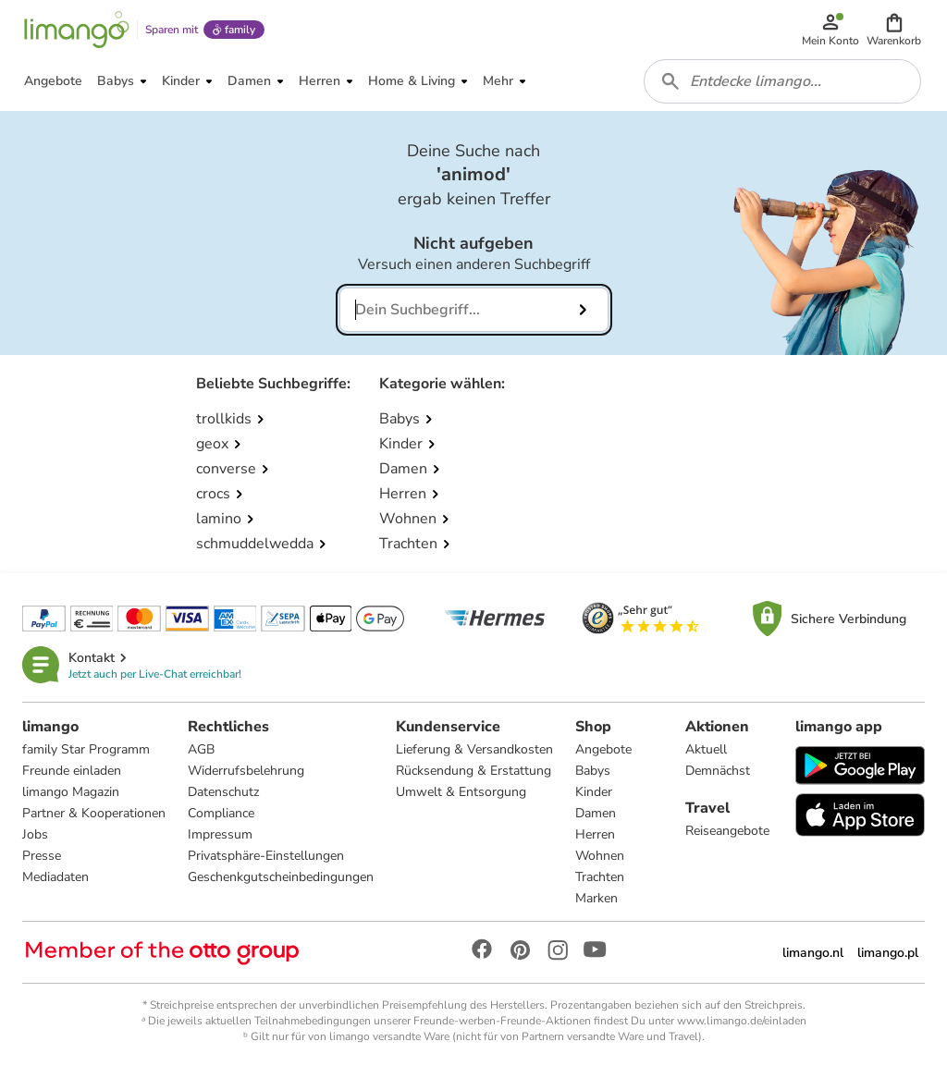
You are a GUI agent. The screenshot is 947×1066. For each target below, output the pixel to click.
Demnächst (717, 770)
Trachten (599, 877)
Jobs (35, 834)
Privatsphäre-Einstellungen (266, 855)
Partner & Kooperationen (94, 813)
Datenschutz (223, 792)
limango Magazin (70, 792)
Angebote (603, 749)
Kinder (593, 792)
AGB (201, 749)
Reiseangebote (727, 830)
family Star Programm (86, 749)
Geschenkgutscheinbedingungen (281, 877)
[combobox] (782, 81)
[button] (894, 29)
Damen (595, 813)
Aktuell (706, 749)
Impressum (220, 834)
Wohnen (599, 855)
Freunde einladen (71, 770)
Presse (41, 855)
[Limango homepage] (76, 29)
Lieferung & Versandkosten (474, 749)
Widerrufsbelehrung (246, 770)
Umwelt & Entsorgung (461, 792)
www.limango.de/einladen (741, 1020)
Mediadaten (55, 877)
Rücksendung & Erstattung (473, 770)
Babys (592, 770)
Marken (596, 898)
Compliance (221, 813)
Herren (595, 834)
